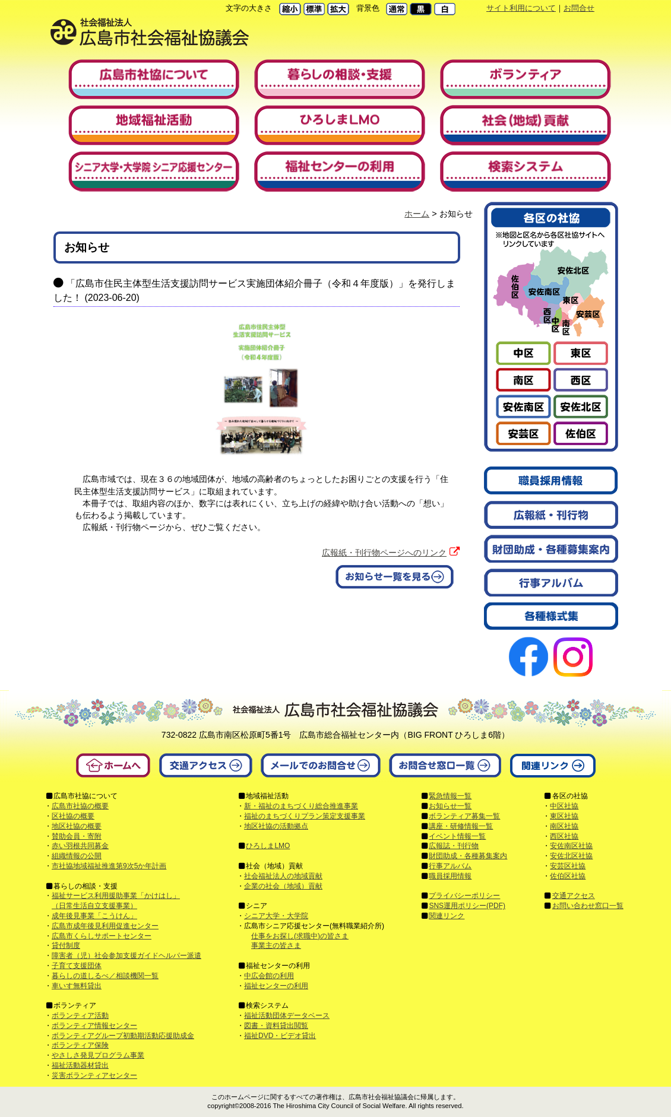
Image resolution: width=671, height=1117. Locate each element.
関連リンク (446, 916)
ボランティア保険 (80, 1045)
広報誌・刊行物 (454, 846)
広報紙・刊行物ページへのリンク (384, 552)
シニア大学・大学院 (276, 916)
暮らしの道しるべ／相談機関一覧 (105, 976)
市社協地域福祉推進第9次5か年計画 (109, 866)
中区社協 (564, 806)
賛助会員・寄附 (77, 836)
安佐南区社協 (571, 846)
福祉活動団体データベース (287, 1015)
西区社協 (564, 836)
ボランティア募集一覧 (464, 816)
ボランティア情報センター (94, 1025)
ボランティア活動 (80, 1015)
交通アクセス (573, 895)
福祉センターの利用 (276, 986)
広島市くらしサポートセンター (101, 936)
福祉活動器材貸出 (80, 1065)
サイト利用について (521, 8)
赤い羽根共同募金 (80, 846)
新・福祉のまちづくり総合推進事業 (301, 806)
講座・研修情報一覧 (461, 826)
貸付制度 (66, 945)
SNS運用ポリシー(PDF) (467, 906)
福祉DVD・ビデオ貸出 (280, 1036)
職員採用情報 (450, 876)
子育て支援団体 (77, 965)
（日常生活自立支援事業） (94, 906)
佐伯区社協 (567, 876)
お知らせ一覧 (450, 806)
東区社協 (564, 816)
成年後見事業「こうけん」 (94, 916)
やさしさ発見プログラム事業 (98, 1055)
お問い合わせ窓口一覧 (587, 906)
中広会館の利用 (269, 976)
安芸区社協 (567, 866)
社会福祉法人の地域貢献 (283, 876)
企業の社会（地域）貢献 (283, 886)
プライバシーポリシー (464, 895)
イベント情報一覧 (457, 836)
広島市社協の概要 (80, 806)
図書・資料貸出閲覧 (276, 1025)
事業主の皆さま (276, 945)
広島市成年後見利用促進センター (105, 926)
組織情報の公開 (77, 856)
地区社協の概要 (77, 826)
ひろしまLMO (268, 846)
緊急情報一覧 (450, 796)
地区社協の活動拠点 (276, 826)
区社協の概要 (73, 816)
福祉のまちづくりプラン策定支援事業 (304, 816)
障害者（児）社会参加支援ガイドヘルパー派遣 (126, 955)
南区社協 (564, 826)
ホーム (416, 213)
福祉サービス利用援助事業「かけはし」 (116, 895)
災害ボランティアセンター (94, 1075)
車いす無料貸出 (77, 986)
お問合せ (579, 8)
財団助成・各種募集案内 (468, 856)
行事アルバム (450, 866)
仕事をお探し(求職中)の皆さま (300, 936)
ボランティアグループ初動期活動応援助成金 (123, 1036)
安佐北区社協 (571, 856)
